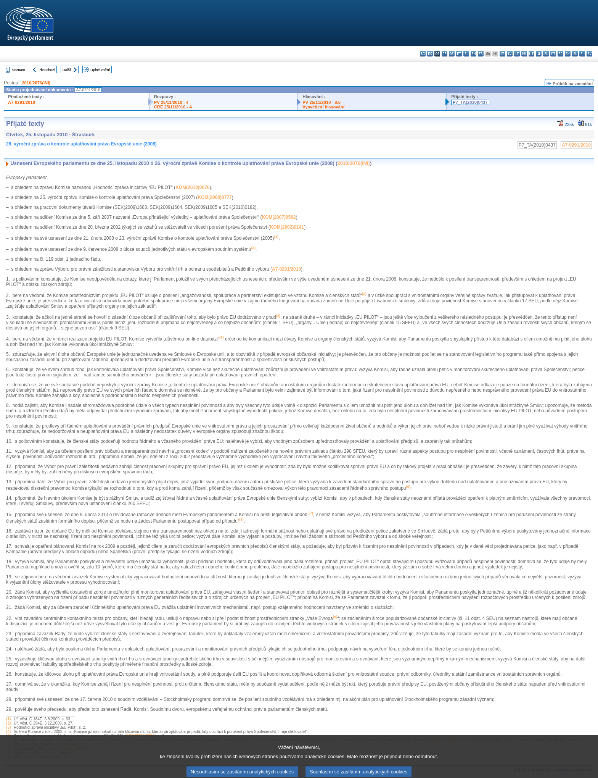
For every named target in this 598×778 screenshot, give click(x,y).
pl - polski (546, 53)
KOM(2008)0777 (214, 197)
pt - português (553, 53)
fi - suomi (582, 53)
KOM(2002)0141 (287, 227)
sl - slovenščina (575, 53)
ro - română (560, 53)
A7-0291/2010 (21, 102)
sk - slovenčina (568, 53)
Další (67, 70)
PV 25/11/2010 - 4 (171, 102)
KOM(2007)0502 (279, 217)
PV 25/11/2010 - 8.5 (321, 102)
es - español (430, 53)
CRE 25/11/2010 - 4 (173, 107)
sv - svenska (589, 53)
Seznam (18, 70)
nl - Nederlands (539, 53)
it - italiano (502, 53)
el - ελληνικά (466, 53)
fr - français (481, 53)
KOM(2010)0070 (192, 187)
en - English (473, 53)
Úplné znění (100, 70)
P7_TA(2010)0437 (470, 102)
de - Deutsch (452, 53)
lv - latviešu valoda (510, 53)
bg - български (423, 53)
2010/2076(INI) (36, 83)
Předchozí (47, 70)
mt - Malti (531, 53)
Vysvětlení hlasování (323, 107)
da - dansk (444, 53)
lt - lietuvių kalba (517, 53)
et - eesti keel (459, 53)
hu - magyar (524, 53)
